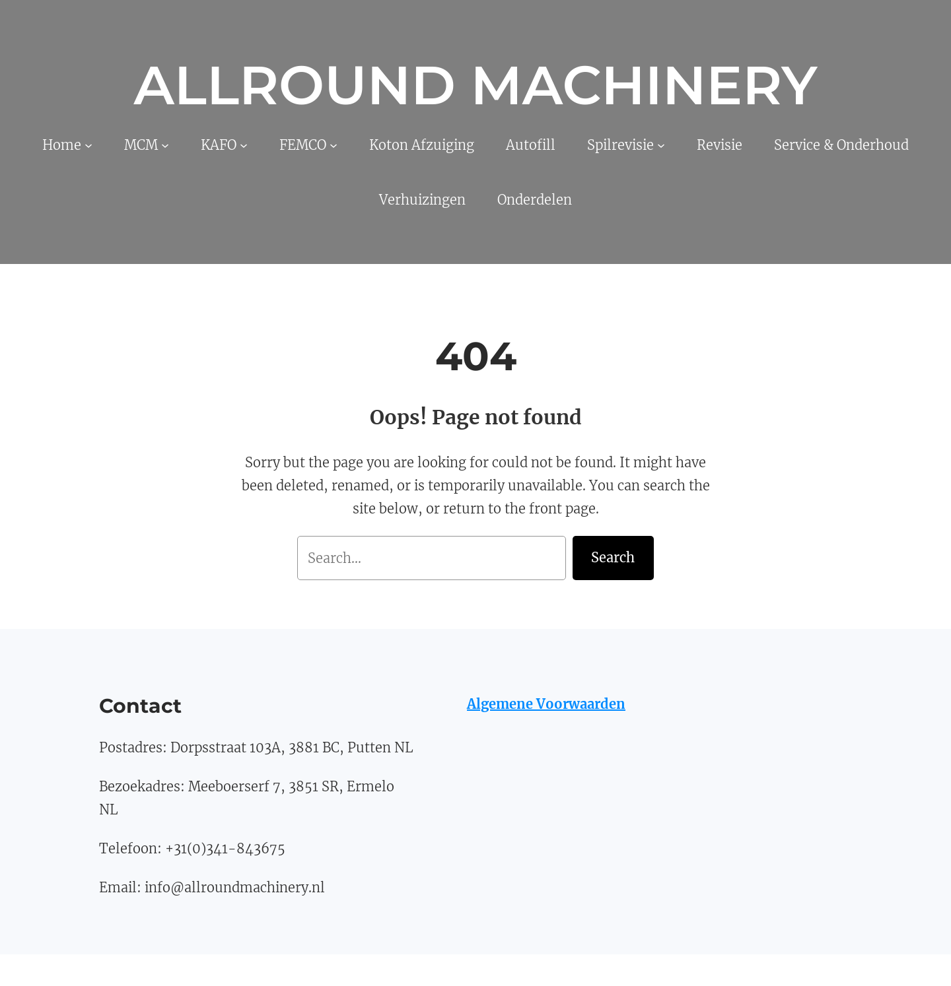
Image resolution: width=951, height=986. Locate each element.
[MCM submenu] (165, 145)
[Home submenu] (88, 145)
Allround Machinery (475, 85)
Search (613, 557)
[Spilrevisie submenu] (661, 145)
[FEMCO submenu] (333, 145)
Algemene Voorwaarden (546, 704)
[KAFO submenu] (244, 145)
